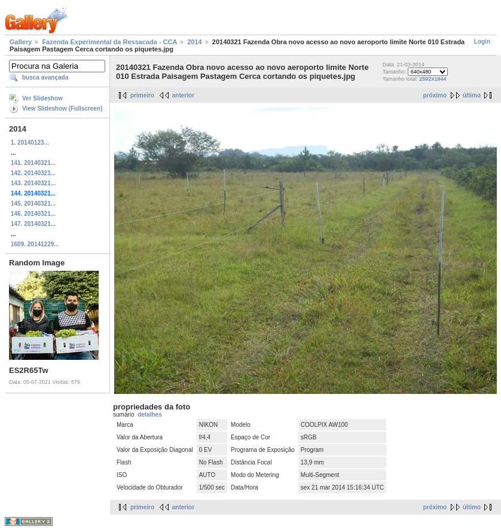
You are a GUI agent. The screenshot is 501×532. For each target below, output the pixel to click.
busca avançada (45, 77)
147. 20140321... (33, 224)
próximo (435, 95)
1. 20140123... (30, 142)
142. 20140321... (33, 173)
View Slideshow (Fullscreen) (62, 108)
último (472, 95)
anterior (183, 95)
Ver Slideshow (42, 98)
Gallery (21, 41)
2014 (194, 41)
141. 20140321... (33, 163)
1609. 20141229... (35, 244)
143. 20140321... (33, 183)
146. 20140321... (33, 213)
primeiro (142, 95)
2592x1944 (432, 79)
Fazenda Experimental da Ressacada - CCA (109, 41)
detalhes (150, 414)
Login (482, 41)
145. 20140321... (33, 203)
